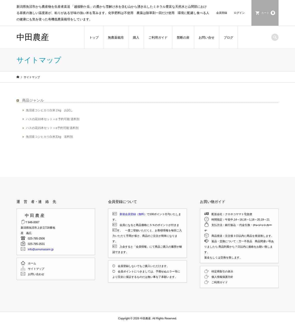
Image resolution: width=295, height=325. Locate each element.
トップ (94, 37)
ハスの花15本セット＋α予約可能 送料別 (52, 128)
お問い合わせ (34, 274)
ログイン (239, 12)
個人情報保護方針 (221, 277)
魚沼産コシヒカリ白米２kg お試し (49, 110)
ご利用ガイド (158, 37)
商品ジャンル (33, 100)
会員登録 (221, 12)
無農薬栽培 (116, 37)
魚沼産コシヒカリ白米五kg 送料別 (49, 136)
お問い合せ (206, 37)
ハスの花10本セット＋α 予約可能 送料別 (52, 119)
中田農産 (32, 37)
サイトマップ (34, 268)
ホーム (30, 263)
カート (268, 13)
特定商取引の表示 (221, 271)
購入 (136, 37)
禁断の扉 (183, 37)
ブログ (228, 37)
